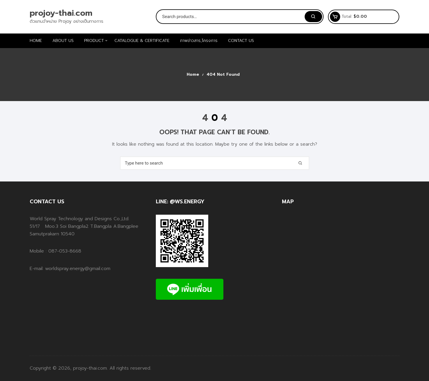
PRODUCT (96, 40)
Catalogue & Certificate (142, 41)
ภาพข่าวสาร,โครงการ (199, 41)
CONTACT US (241, 41)
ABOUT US (63, 41)
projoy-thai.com (61, 13)
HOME (36, 41)
